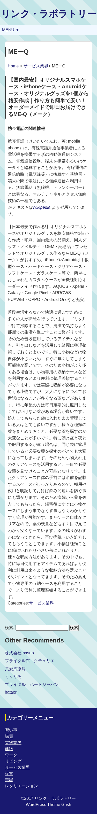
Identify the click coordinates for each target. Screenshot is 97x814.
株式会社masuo (19, 653)
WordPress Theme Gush (48, 804)
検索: (9, 627)
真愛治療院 (15, 668)
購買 (9, 736)
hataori (11, 692)
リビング (13, 761)
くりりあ (13, 676)
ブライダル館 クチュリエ (30, 660)
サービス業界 (36, 66)
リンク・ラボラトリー (48, 14)
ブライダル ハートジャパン (32, 684)
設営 (9, 773)
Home (13, 66)
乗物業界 (13, 742)
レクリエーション (21, 786)
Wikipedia (41, 207)
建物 (9, 749)
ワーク (11, 755)
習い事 (11, 730)
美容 (9, 780)
